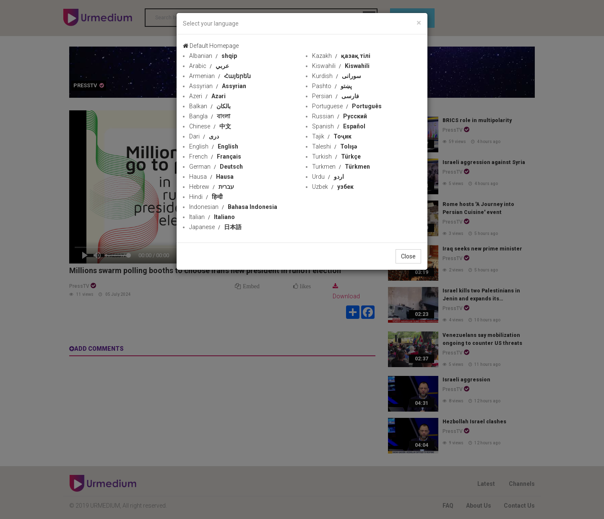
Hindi (206, 196)
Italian (212, 217)
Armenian (220, 76)
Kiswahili (341, 66)
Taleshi (334, 146)
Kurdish (336, 76)
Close (408, 256)
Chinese (210, 126)
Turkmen (341, 166)
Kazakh (341, 55)
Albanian (213, 55)
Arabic (209, 66)
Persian (335, 96)
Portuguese (347, 106)
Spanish (338, 126)
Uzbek (333, 186)
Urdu (328, 176)
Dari (204, 136)
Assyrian (217, 86)
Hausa (211, 176)
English (213, 146)
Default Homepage (211, 45)
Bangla (209, 116)
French (215, 156)
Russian (339, 116)
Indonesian (233, 206)
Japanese (215, 227)
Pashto (332, 86)
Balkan (210, 106)
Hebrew (211, 186)
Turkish (336, 156)
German (216, 166)
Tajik (331, 136)
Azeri (207, 96)
